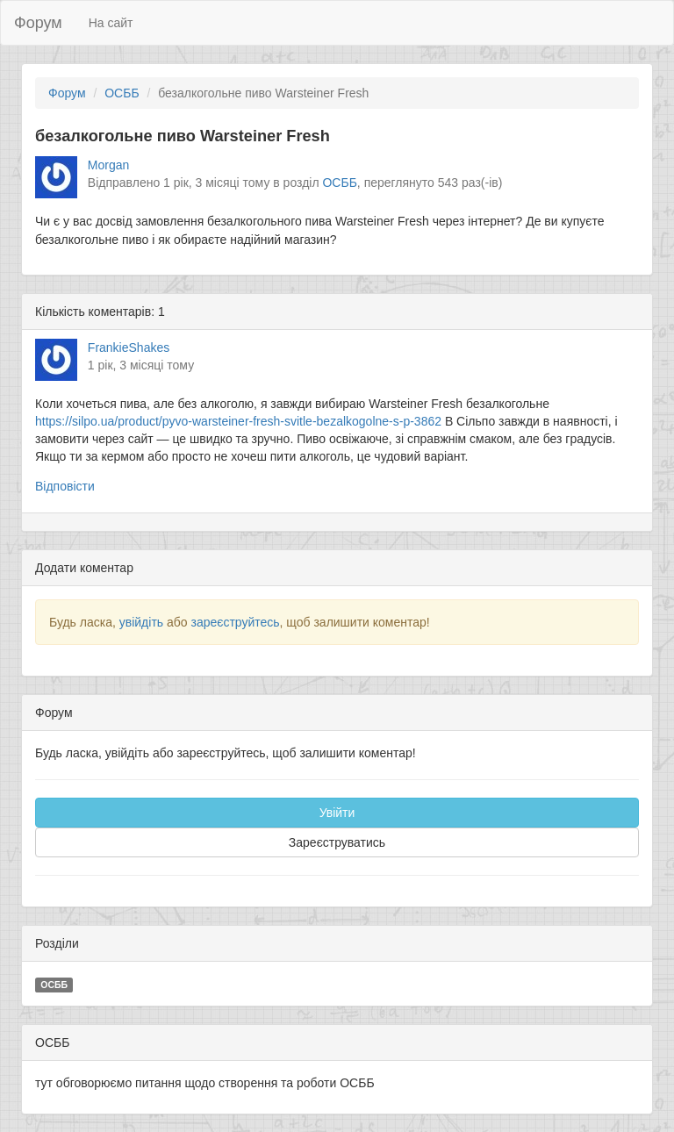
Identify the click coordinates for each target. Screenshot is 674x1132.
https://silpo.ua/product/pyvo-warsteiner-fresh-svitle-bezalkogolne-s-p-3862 (238, 421)
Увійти (337, 813)
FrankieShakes (128, 347)
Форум (38, 23)
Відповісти (65, 486)
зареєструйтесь (234, 622)
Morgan (108, 165)
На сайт (111, 23)
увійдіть (141, 622)
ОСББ (121, 93)
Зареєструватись (337, 842)
